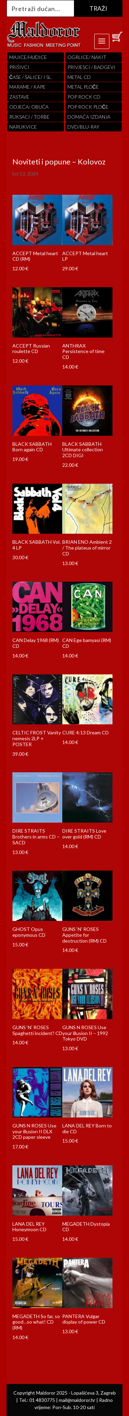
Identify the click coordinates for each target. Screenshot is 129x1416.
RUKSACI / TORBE (29, 117)
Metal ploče (83, 87)
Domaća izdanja (88, 117)
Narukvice (23, 127)
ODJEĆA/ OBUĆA (29, 107)
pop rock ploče (87, 107)
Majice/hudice (28, 57)
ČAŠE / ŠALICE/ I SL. (30, 77)
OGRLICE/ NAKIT (86, 57)
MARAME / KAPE (27, 87)
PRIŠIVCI (19, 67)
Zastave (19, 97)
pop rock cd (83, 97)
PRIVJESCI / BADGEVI (91, 67)
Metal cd (79, 77)
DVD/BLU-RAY (83, 127)
